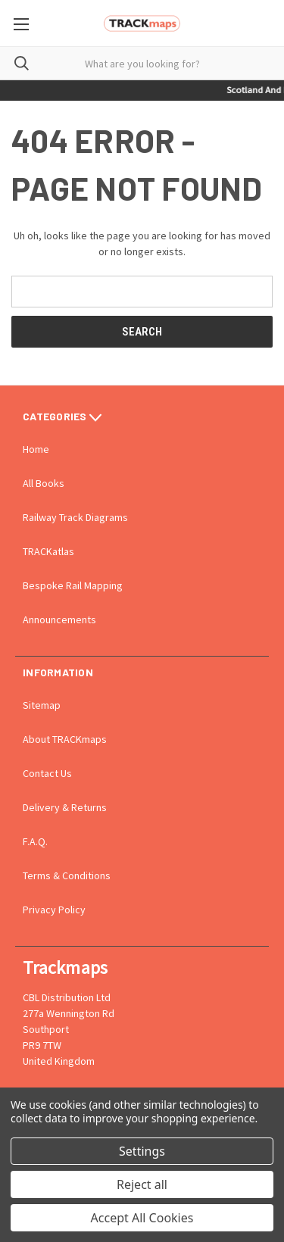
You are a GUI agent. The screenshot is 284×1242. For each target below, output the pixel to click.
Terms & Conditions (67, 875)
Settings (142, 1151)
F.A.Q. (35, 841)
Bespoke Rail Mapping (73, 585)
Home (36, 449)
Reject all (142, 1184)
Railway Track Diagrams (75, 517)
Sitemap (42, 705)
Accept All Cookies (142, 1217)
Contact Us (47, 773)
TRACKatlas (48, 551)
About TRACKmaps (65, 739)
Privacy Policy (54, 909)
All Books (43, 483)
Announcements (59, 619)
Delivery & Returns (65, 807)
